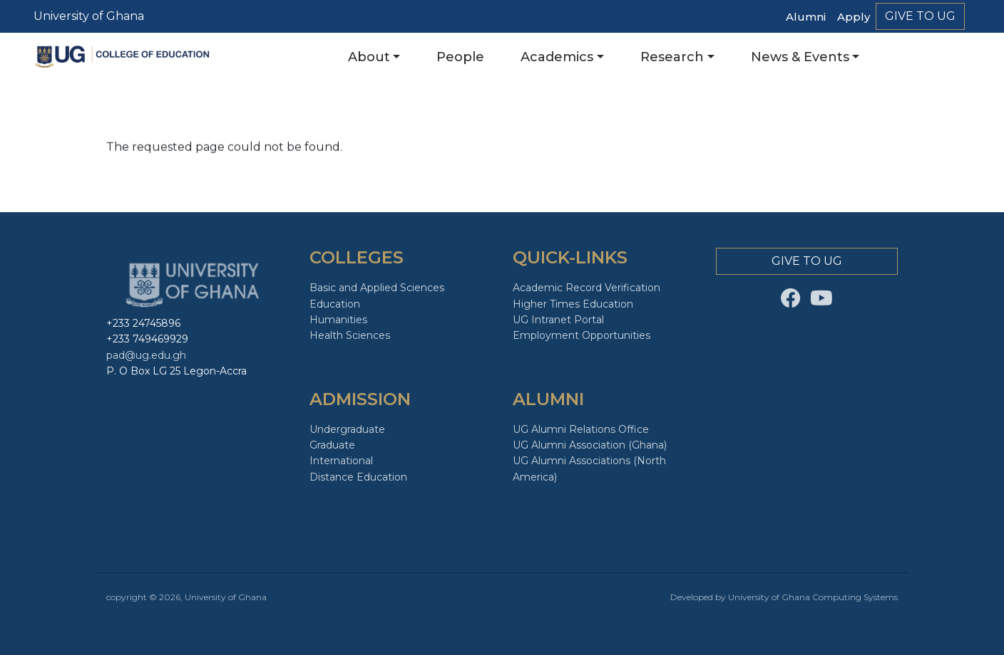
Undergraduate (347, 429)
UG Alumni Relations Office (581, 429)
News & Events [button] (800, 57)
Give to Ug (920, 16)
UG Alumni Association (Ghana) (590, 445)
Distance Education (358, 477)
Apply (853, 16)
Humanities (338, 319)
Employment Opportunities (581, 335)
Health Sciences (349, 335)
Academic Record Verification (586, 287)
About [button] (369, 57)
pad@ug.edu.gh (146, 355)
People (460, 57)
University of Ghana (89, 16)
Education (334, 304)
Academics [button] (557, 57)
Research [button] (672, 57)
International (341, 460)
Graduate (332, 445)
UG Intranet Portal (558, 319)
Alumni (806, 16)
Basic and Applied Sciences (376, 287)
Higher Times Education (573, 304)
